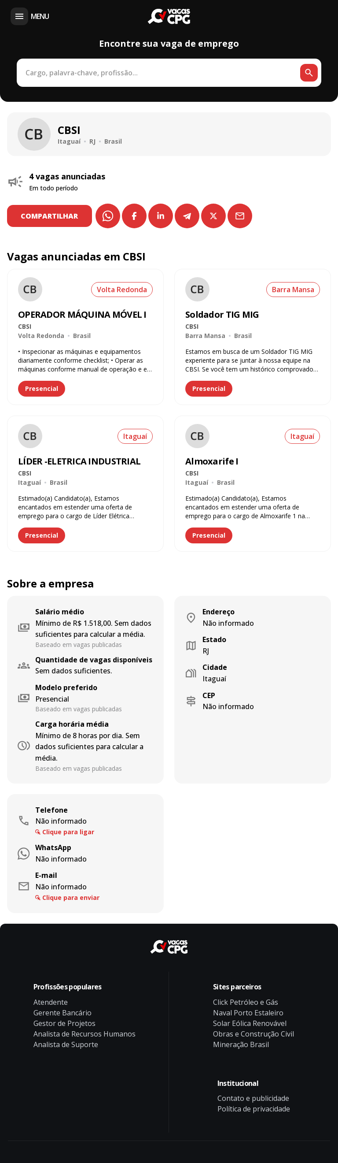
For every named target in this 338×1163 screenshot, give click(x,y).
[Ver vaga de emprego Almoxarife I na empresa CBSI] (197, 436)
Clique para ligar (68, 832)
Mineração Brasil (241, 1044)
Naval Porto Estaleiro (248, 1013)
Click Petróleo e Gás (245, 1002)
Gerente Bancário (62, 1013)
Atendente (50, 1002)
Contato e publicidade (253, 1098)
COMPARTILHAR (49, 216)
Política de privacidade (253, 1109)
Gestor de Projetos (64, 1023)
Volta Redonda (122, 289)
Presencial (41, 388)
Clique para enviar (70, 897)
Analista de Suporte (65, 1044)
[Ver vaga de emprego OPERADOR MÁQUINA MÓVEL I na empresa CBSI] (30, 289)
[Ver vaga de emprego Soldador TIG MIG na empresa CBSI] (197, 289)
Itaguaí (135, 436)
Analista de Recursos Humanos (84, 1034)
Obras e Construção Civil (253, 1034)
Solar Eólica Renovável (250, 1023)
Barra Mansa (293, 289)
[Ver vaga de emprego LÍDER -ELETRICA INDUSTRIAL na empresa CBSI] (30, 436)
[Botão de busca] (309, 73)
